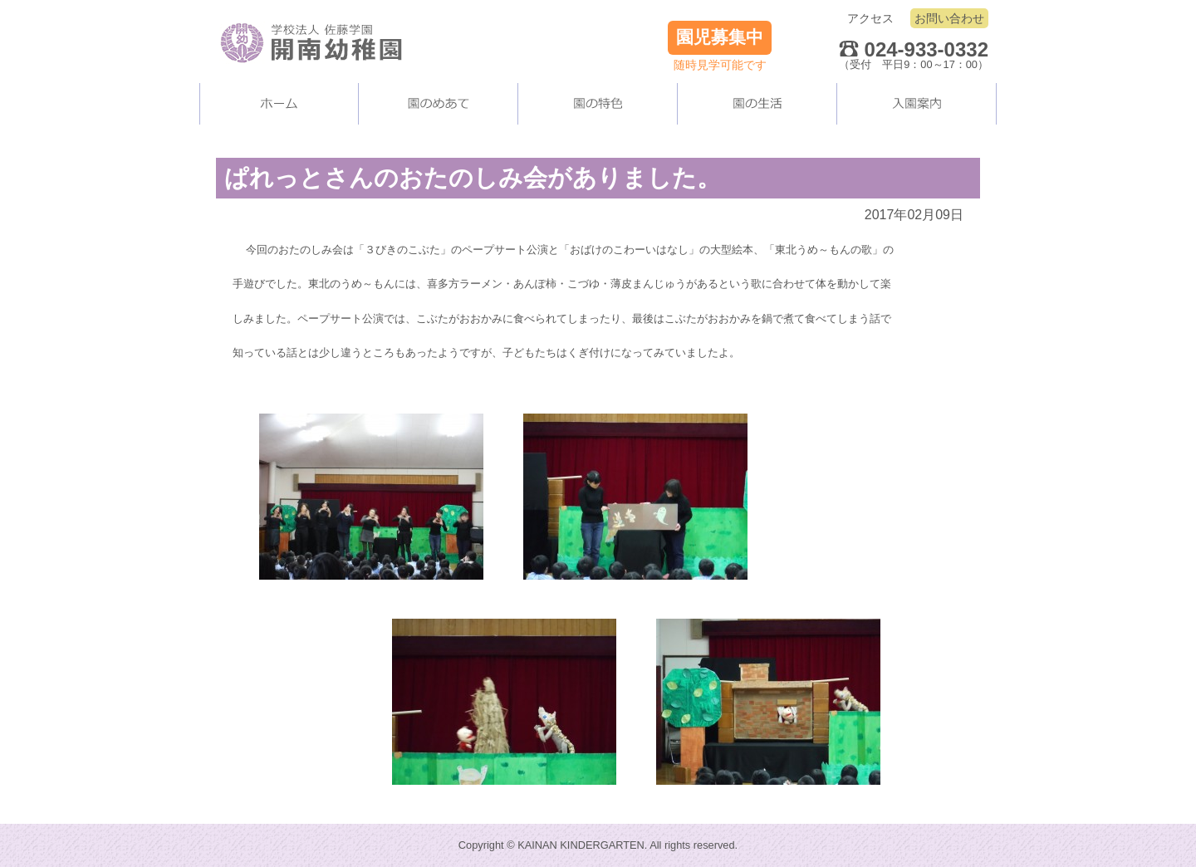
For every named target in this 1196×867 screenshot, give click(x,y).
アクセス (870, 18)
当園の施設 (598, 104)
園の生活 (757, 104)
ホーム (279, 104)
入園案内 (917, 104)
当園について (438, 104)
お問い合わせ (949, 18)
